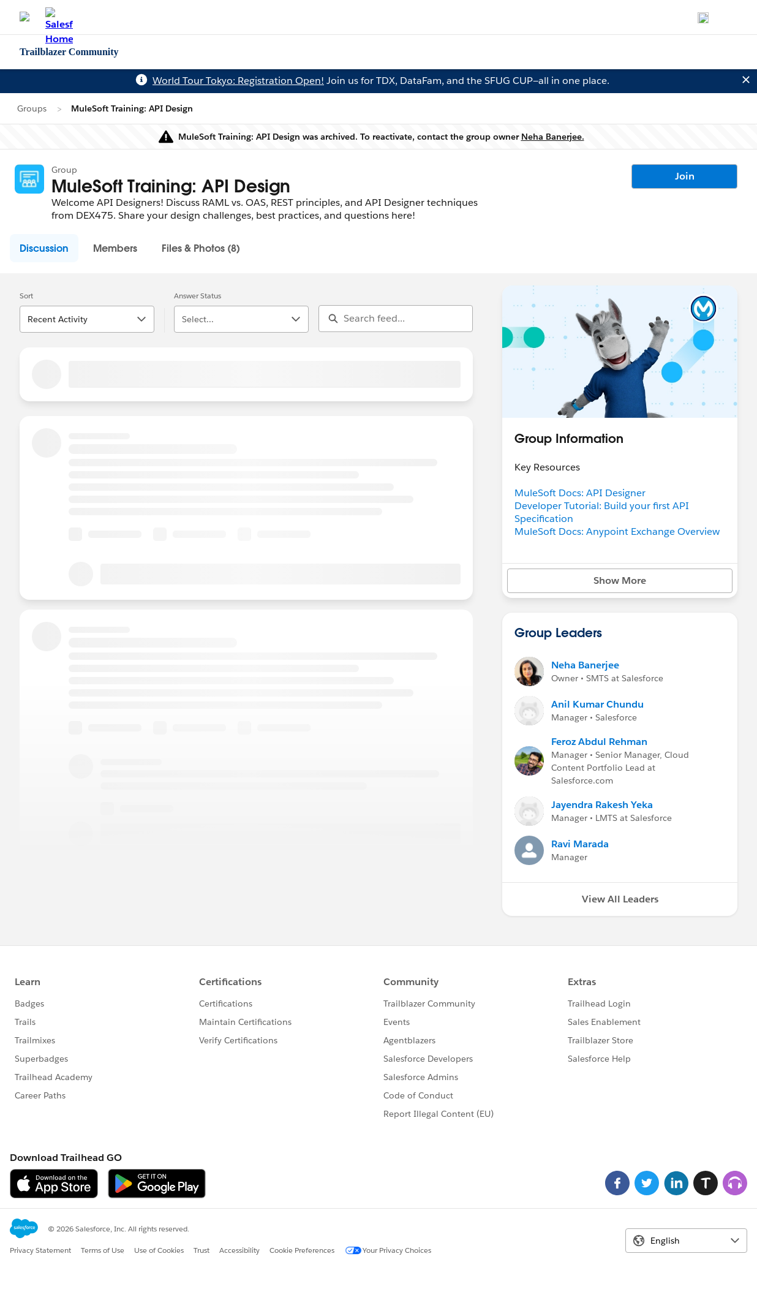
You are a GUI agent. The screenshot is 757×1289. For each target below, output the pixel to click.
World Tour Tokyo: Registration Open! (238, 80)
